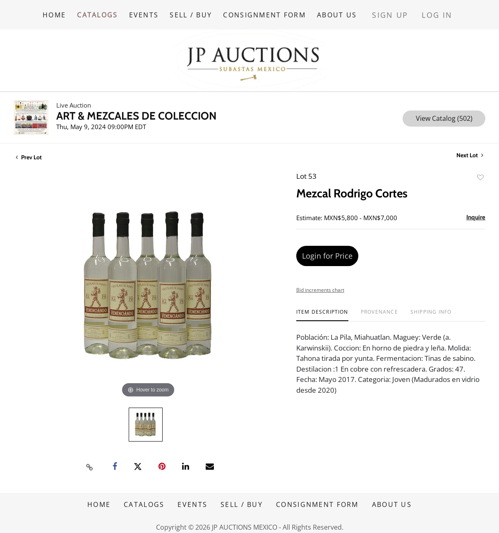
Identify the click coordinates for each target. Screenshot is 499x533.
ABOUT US (354, 12)
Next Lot (469, 150)
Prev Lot (29, 152)
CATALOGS (100, 12)
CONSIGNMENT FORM (278, 12)
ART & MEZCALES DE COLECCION (136, 110)
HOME (54, 12)
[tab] (322, 310)
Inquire (475, 212)
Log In (442, 12)
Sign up (404, 12)
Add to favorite (480, 172)
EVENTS (151, 12)
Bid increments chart (320, 284)
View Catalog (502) (444, 113)
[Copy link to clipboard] (90, 461)
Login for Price (327, 250)
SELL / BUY (201, 12)
